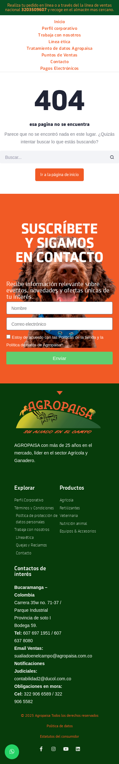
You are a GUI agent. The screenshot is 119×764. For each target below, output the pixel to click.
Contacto (59, 61)
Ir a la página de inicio (59, 175)
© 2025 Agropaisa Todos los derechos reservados (59, 716)
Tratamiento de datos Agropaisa (60, 48)
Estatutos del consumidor (59, 737)
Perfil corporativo (59, 28)
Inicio (59, 21)
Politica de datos (60, 726)
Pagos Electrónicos (59, 68)
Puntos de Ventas (60, 55)
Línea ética (59, 41)
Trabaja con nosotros (59, 35)
